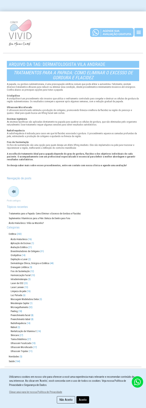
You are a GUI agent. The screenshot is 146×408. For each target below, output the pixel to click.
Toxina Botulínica (19, 339)
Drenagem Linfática (20, 267)
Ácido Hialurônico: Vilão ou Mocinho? (26, 223)
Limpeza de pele (18, 291)
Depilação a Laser (19, 259)
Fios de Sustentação (20, 271)
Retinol (14, 327)
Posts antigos (14, 200)
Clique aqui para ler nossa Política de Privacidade (35, 392)
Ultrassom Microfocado (22, 347)
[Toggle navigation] (138, 32)
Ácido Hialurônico (19, 239)
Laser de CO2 (17, 283)
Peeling (14, 311)
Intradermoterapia (19, 279)
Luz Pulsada (16, 295)
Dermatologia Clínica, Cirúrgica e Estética (30, 263)
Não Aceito (66, 400)
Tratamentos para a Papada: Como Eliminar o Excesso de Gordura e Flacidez (73, 75)
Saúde (12, 361)
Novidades (14, 356)
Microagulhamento (19, 307)
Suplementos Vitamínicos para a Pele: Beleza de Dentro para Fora (39, 218)
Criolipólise (16, 255)
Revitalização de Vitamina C (23, 331)
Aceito (83, 400)
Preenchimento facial (20, 315)
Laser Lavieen (17, 287)
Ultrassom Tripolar (19, 351)
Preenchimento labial (20, 319)
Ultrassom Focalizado (21, 343)
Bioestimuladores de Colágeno (25, 251)
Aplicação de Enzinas (21, 243)
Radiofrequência (18, 323)
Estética (12, 234)
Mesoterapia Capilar (20, 303)
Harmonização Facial (21, 275)
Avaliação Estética (19, 247)
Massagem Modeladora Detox (25, 299)
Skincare (15, 335)
